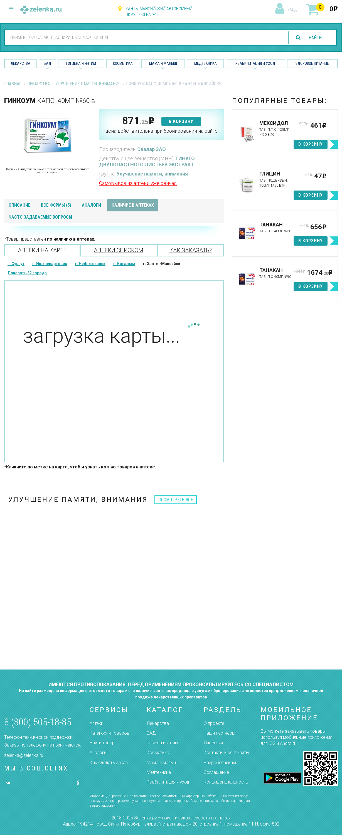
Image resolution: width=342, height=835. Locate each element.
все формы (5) (56, 205)
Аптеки (96, 723)
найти (314, 37)
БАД (47, 63)
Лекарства (20, 63)
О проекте (214, 723)
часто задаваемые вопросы (40, 217)
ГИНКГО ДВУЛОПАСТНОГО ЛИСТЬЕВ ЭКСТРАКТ (147, 161)
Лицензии (213, 742)
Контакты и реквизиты (226, 752)
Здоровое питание (312, 63)
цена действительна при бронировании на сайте (161, 131)
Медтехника (205, 63)
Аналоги (98, 752)
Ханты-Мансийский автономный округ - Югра (159, 11)
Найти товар (102, 742)
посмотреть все (175, 499)
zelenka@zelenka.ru (23, 755)
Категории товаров (109, 733)
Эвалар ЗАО (151, 149)
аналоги (91, 205)
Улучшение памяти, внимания (87, 84)
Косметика (123, 63)
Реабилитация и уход (255, 63)
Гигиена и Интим (81, 63)
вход (292, 9)
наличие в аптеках (133, 205)
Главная (12, 84)
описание (19, 205)
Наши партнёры (219, 733)
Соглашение (216, 772)
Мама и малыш (163, 63)
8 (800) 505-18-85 (37, 722)
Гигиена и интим (162, 742)
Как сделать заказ (109, 762)
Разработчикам (220, 762)
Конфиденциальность (226, 782)
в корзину (181, 121)
